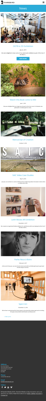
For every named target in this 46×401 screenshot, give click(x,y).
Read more (23, 59)
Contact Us (4, 395)
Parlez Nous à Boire (23, 259)
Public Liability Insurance (34, 393)
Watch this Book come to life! (23, 99)
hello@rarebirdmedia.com (7, 381)
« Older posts (7, 316)
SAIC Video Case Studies (23, 175)
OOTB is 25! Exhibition (23, 46)
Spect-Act (23, 304)
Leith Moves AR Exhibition (23, 219)
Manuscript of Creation (23, 139)
